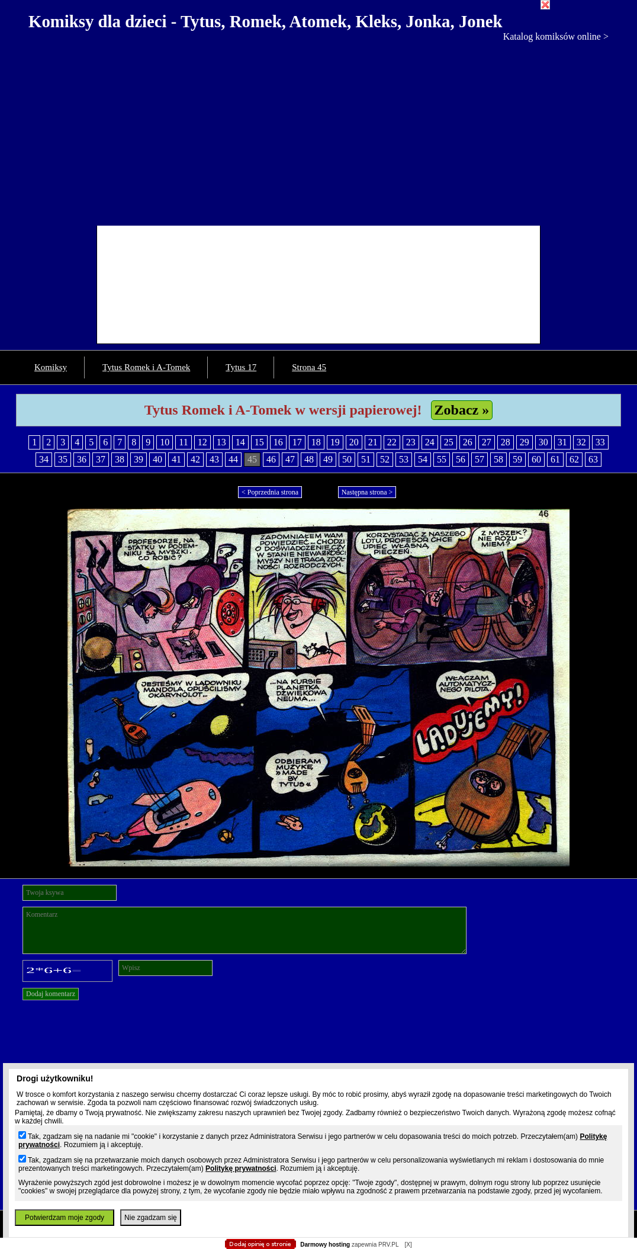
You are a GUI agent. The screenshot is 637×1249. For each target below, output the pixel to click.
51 (366, 459)
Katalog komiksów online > (556, 36)
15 (259, 442)
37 (100, 459)
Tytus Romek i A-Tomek (146, 367)
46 (271, 459)
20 (354, 442)
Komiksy (50, 367)
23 (411, 442)
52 (385, 459)
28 (505, 442)
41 (176, 459)
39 (138, 459)
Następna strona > (367, 492)
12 (202, 442)
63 (593, 459)
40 (157, 459)
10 (164, 442)
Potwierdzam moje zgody (64, 1217)
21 (373, 442)
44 (233, 459)
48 (309, 459)
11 (183, 442)
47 (290, 459)
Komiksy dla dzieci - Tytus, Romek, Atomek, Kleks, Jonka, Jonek (265, 21)
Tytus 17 (241, 367)
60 (536, 459)
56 (460, 459)
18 (316, 442)
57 (479, 459)
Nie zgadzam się (150, 1217)
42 (195, 459)
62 (574, 459)
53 (403, 459)
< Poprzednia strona (270, 492)
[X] (407, 1244)
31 (562, 442)
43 (214, 459)
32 (581, 442)
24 (430, 442)
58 (498, 459)
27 (486, 442)
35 (62, 459)
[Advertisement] (318, 131)
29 (524, 442)
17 (297, 442)
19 (335, 442)
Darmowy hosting (325, 1244)
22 (392, 442)
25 (448, 442)
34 (44, 459)
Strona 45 (309, 367)
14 (240, 442)
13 (221, 442)
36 (81, 459)
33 (600, 442)
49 (328, 459)
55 (441, 459)
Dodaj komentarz (50, 994)
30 (543, 442)
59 (517, 459)
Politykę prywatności (240, 1168)
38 (119, 459)
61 (555, 459)
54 (422, 459)
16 (278, 442)
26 (467, 442)
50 (347, 459)
